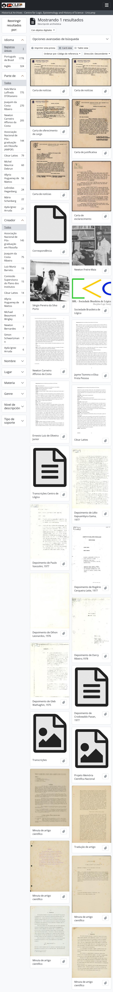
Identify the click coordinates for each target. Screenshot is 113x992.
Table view (81, 48)
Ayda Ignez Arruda (14, 208)
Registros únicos (14, 48)
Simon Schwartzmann (14, 338)
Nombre (10, 361)
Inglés (14, 66)
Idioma (9, 40)
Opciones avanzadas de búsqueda (56, 39)
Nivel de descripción (12, 406)
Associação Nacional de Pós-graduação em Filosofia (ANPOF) (14, 140)
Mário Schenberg (14, 199)
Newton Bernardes (14, 326)
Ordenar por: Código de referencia (61, 53)
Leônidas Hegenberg (14, 189)
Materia (9, 383)
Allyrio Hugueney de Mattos (14, 178)
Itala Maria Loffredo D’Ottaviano (14, 92)
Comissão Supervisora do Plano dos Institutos (14, 281)
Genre (8, 394)
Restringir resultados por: (14, 25)
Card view (65, 48)
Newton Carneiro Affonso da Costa (14, 120)
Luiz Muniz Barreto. (14, 268)
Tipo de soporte (9, 421)
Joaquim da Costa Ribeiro (14, 105)
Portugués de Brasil (14, 58)
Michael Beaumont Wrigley (14, 315)
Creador (9, 220)
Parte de (10, 76)
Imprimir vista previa (43, 48)
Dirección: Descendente (96, 53)
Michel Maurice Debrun (14, 165)
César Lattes (14, 156)
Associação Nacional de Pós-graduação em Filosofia (14, 240)
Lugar (8, 372)
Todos (7, 83)
